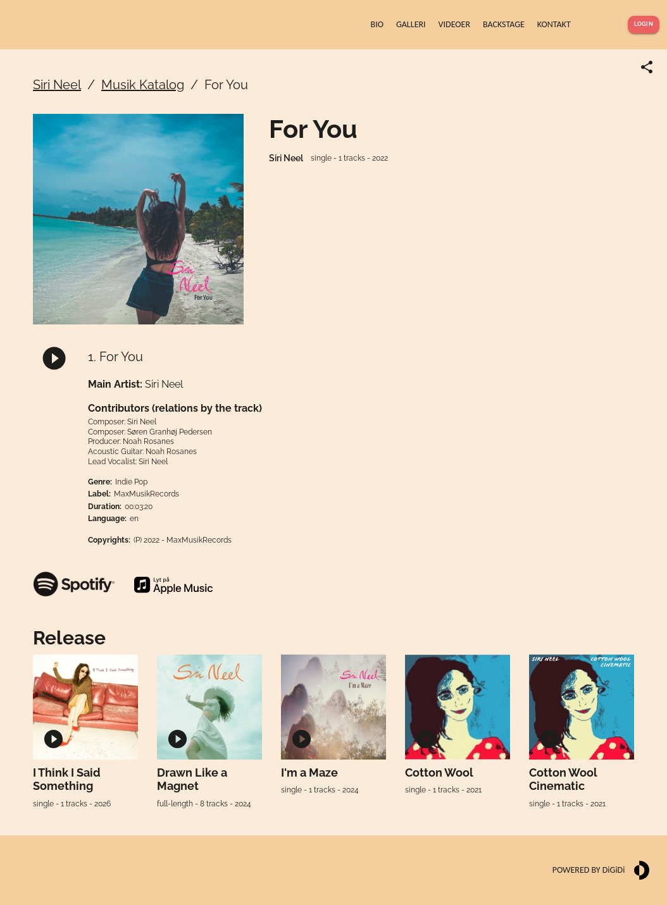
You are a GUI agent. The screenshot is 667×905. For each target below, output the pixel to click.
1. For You (115, 356)
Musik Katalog (142, 84)
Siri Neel (57, 84)
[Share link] (647, 67)
